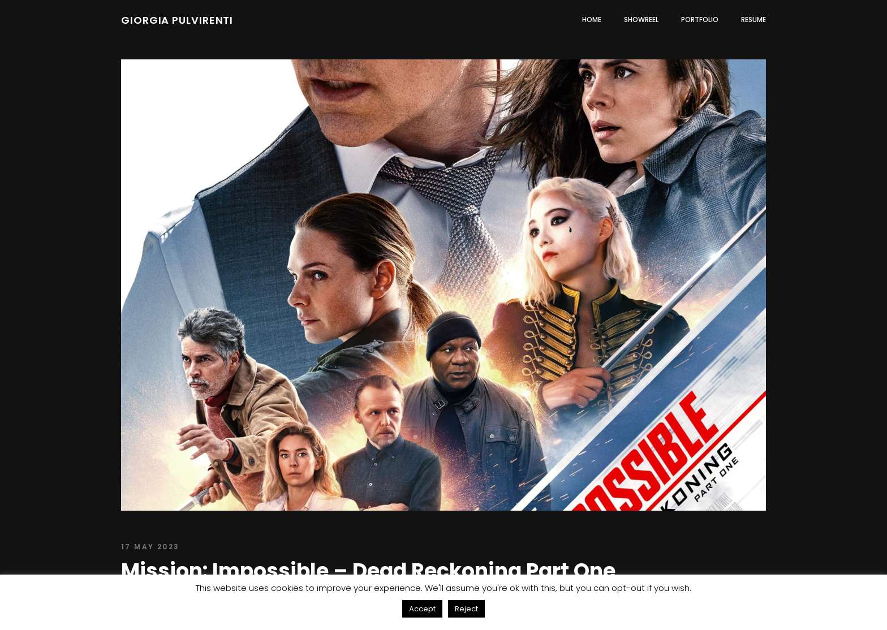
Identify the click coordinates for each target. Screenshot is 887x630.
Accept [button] (422, 608)
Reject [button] (466, 608)
